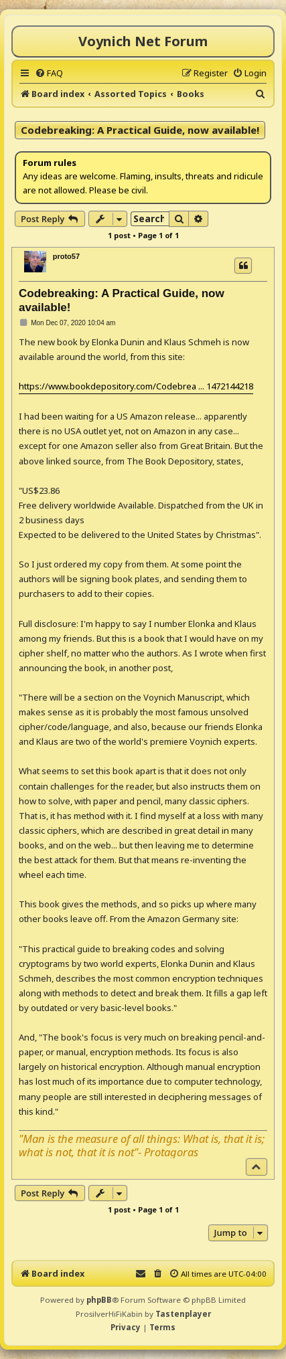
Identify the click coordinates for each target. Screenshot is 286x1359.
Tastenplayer (183, 1314)
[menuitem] (49, 73)
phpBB (99, 1300)
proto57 (66, 256)
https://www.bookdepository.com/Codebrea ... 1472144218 (136, 386)
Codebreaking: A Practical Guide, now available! (140, 130)
